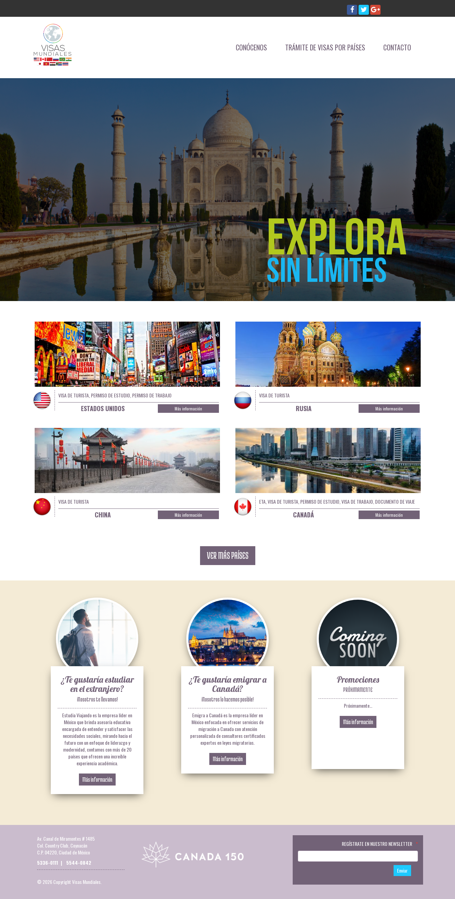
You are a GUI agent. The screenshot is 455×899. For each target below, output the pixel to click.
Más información (188, 408)
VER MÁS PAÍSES (227, 555)
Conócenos (251, 47)
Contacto (397, 47)
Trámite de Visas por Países (325, 47)
